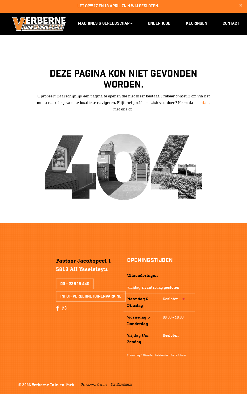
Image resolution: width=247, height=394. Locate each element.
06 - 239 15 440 (74, 284)
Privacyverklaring (94, 384)
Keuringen (196, 24)
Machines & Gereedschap (104, 24)
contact (203, 103)
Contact (231, 24)
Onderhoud (159, 24)
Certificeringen (121, 384)
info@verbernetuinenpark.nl (90, 296)
